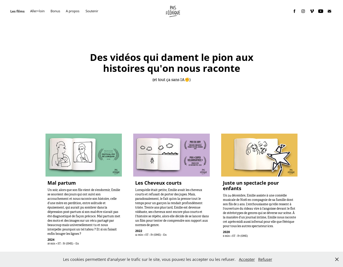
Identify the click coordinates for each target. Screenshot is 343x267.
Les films (17, 11)
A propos (72, 11)
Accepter (247, 259)
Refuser (265, 259)
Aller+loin (37, 11)
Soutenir (92, 11)
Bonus (55, 11)
